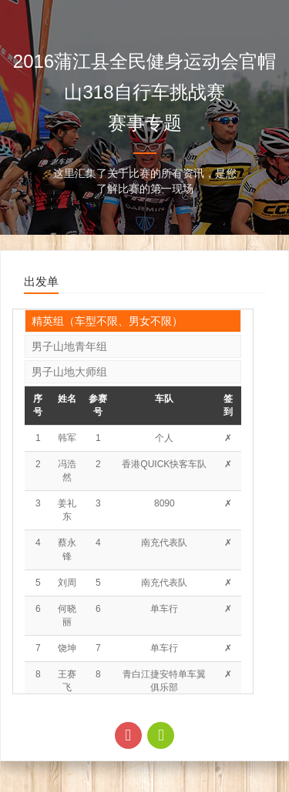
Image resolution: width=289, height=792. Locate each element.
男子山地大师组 (69, 372)
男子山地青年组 (69, 346)
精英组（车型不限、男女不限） (107, 321)
